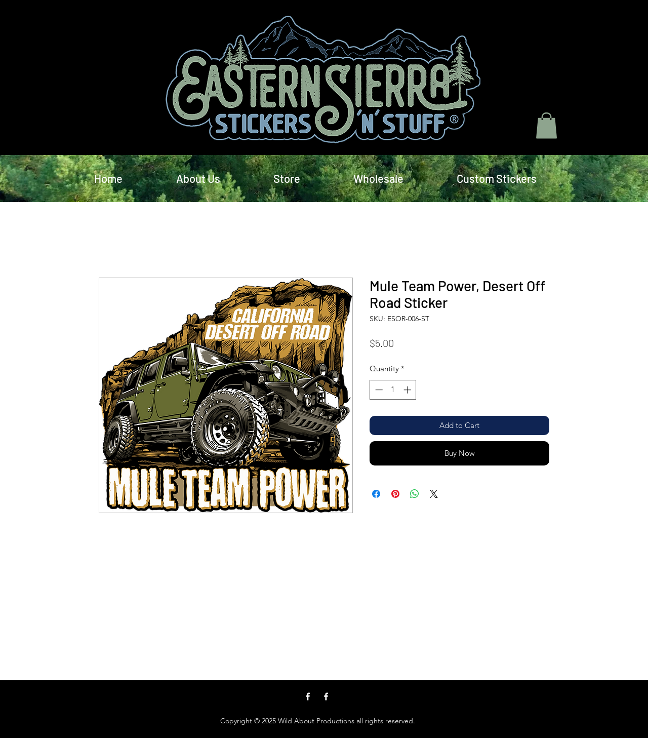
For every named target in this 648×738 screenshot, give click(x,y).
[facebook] (308, 696)
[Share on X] (434, 494)
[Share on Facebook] (376, 494)
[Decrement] (378, 389)
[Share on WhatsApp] (415, 494)
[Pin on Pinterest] (395, 494)
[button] (546, 125)
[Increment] (408, 389)
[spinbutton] (393, 389)
